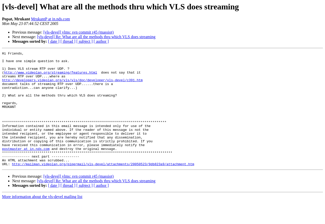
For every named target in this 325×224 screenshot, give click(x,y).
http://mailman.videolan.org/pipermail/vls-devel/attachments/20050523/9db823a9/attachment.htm (103, 187)
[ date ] (53, 41)
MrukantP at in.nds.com (50, 19)
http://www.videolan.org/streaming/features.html (50, 77)
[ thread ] (67, 41)
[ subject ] (84, 41)
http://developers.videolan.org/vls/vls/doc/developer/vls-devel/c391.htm (72, 86)
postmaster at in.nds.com (26, 168)
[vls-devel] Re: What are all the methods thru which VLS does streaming (96, 37)
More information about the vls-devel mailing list (42, 219)
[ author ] (101, 41)
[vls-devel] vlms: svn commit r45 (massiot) (78, 32)
